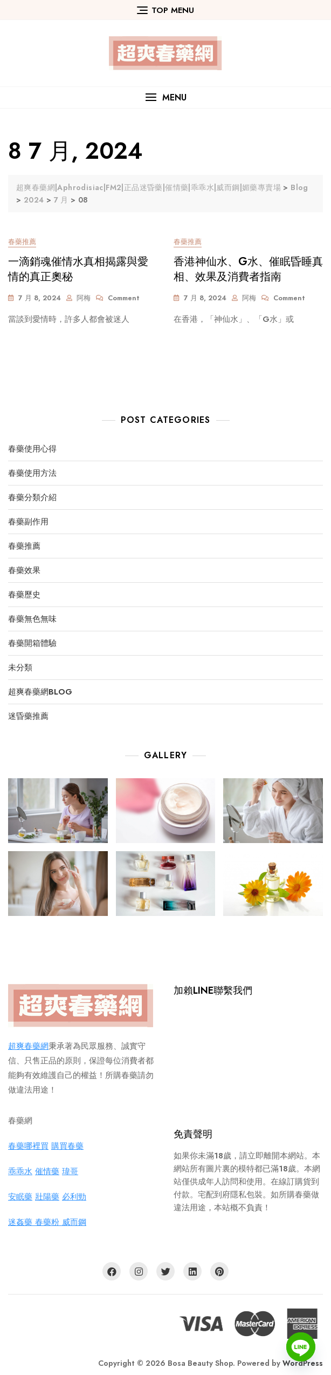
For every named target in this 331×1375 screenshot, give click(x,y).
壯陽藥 (47, 1197)
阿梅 (84, 298)
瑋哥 (70, 1171)
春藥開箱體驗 (32, 643)
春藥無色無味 (32, 619)
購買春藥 (67, 1146)
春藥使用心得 (32, 449)
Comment (124, 298)
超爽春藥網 (28, 1046)
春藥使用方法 (32, 473)
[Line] (300, 1346)
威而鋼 (74, 1222)
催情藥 (47, 1171)
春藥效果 (24, 570)
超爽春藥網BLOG (40, 692)
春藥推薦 (22, 242)
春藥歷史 (24, 595)
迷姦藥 (21, 1222)
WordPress (302, 1363)
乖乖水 (20, 1171)
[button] (165, 97)
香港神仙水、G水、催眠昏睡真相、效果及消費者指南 (248, 269)
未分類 (20, 667)
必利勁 (74, 1197)
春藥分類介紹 (32, 497)
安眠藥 (20, 1197)
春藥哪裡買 (28, 1146)
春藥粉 (48, 1222)
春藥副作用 (28, 522)
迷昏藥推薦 (28, 716)
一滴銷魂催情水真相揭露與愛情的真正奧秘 (78, 269)
